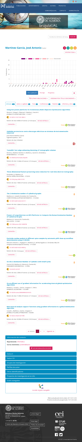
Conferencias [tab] (45, 104)
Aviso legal (34, 421)
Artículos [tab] (10, 104)
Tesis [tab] (35, 104)
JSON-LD (68, 48)
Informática (21, 342)
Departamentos (34, 6)
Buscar (72, 37)
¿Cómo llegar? (35, 414)
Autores (53, 6)
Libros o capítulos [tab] (23, 104)
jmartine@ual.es (25, 345)
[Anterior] (31, 331)
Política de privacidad (37, 425)
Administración (74, 10)
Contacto (62, 10)
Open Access (74, 194)
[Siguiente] (50, 331)
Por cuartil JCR (32, 93)
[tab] (41, 337)
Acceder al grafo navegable (41, 390)
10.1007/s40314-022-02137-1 (18, 201)
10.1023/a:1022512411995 (17, 316)
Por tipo (42, 93)
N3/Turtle (71, 48)
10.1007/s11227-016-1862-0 (17, 117)
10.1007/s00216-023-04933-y (18, 247)
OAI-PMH (66, 209)
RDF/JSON (75, 48)
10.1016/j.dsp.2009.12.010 (17, 179)
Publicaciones (21, 6)
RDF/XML (64, 48)
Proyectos (62, 6)
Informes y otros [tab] (68, 104)
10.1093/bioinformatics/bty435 (18, 157)
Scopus (63, 125)
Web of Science (71, 125)
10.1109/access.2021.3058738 (18, 224)
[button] (41, 337)
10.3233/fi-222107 (15, 269)
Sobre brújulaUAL (51, 10)
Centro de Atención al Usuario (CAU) (17, 424)
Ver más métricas (43, 121)
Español (73, 1)
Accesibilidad (35, 428)
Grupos (44, 6)
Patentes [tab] (56, 104)
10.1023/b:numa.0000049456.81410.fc (20, 292)
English (76, 1)
